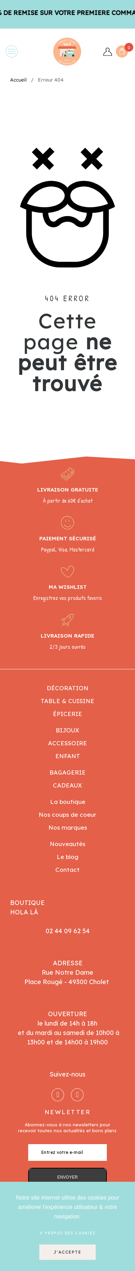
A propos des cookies (67, 1233)
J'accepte (67, 1252)
